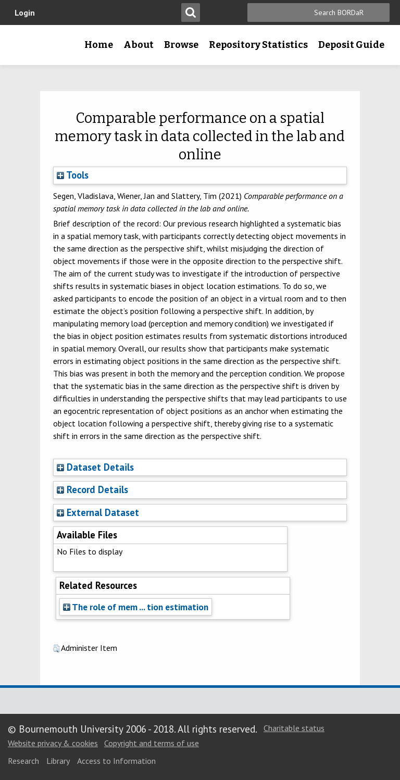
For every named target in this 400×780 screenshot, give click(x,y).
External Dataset (103, 512)
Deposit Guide (351, 45)
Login (25, 12)
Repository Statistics (258, 45)
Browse (181, 45)
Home (98, 45)
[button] (56, 649)
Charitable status (294, 728)
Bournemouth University (24, 48)
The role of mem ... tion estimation (135, 607)
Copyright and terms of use (151, 743)
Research (23, 761)
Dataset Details (100, 467)
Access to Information (116, 761)
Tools (73, 175)
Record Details (97, 489)
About (138, 45)
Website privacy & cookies (53, 743)
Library (58, 761)
